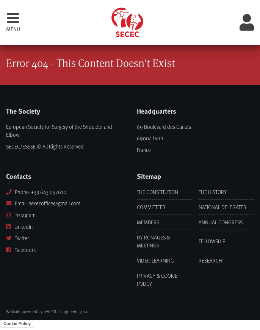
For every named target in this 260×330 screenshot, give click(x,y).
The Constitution (157, 192)
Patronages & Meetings (153, 241)
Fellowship (212, 241)
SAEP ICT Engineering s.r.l (66, 311)
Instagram (21, 215)
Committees (151, 207)
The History (213, 192)
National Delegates (222, 207)
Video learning (155, 260)
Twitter (17, 238)
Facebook (21, 250)
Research (210, 260)
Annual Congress (221, 222)
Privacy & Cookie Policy (157, 280)
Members (148, 222)
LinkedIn (19, 227)
